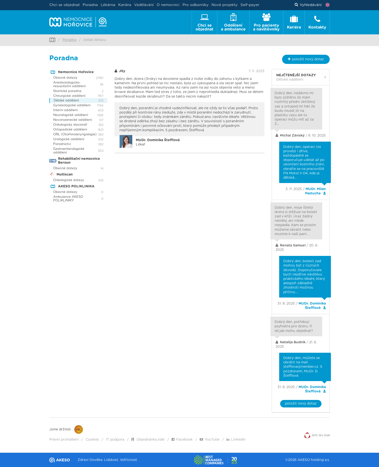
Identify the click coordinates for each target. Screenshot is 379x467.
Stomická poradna (67, 91)
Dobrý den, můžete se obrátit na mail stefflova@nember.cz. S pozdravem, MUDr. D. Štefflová (302, 366)
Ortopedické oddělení (70, 129)
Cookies (92, 439)
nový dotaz (306, 59)
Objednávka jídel (148, 439)
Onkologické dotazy (68, 180)
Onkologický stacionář (70, 124)
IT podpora (115, 439)
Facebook (182, 439)
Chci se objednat (64, 5)
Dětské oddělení (66, 100)
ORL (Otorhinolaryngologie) (75, 134)
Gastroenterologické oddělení (68, 150)
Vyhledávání (308, 5)
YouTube (209, 439)
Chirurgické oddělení (69, 96)
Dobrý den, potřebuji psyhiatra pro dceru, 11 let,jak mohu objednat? (294, 326)
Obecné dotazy (65, 77)
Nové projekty (224, 5)
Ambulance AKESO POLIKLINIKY (68, 198)
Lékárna (108, 5)
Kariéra (124, 5)
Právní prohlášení (64, 439)
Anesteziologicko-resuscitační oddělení (69, 84)
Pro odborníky (195, 5)
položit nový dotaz (301, 403)
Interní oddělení (65, 110)
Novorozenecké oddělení (72, 120)
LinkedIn (236, 439)
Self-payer (250, 5)
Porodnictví (62, 144)
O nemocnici (168, 5)
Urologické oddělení (68, 139)
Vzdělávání (144, 5)
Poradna (90, 5)
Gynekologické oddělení (71, 105)
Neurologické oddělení (70, 115)
